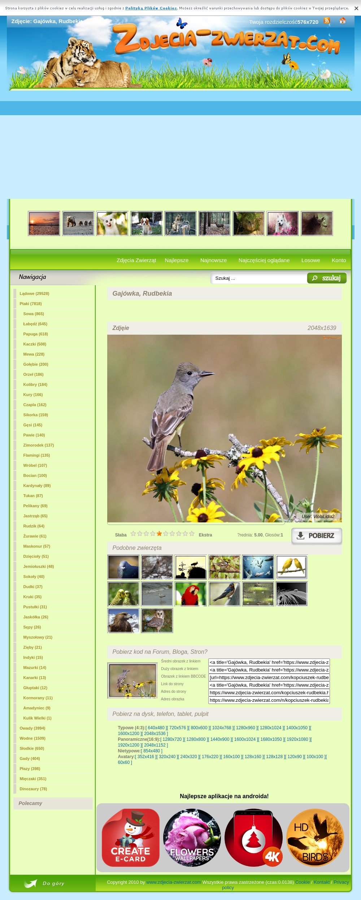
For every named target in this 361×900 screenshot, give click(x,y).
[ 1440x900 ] (220, 739)
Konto (339, 260)
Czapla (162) (35, 405)
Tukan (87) (33, 496)
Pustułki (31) (35, 607)
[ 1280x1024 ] (270, 727)
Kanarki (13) (34, 677)
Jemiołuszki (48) (38, 566)
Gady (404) (30, 758)
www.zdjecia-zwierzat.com (173, 882)
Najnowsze (213, 260)
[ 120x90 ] (294, 756)
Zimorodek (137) (38, 445)
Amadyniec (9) (37, 708)
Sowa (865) (33, 314)
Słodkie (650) (32, 748)
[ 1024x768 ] (222, 727)
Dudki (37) (33, 586)
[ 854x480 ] (151, 750)
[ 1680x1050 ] (271, 739)
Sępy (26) (32, 627)
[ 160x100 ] (231, 756)
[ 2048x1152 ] (155, 745)
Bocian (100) (35, 475)
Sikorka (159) (35, 415)
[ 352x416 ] (145, 756)
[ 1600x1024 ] (245, 739)
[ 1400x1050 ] (297, 727)
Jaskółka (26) (35, 617)
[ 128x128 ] (274, 756)
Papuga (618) (35, 334)
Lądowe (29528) (34, 293)
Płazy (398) (30, 768)
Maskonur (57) (37, 546)
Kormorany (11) (38, 698)
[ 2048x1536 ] (155, 733)
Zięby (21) (32, 647)
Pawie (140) (34, 435)
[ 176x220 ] (210, 756)
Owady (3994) (32, 728)
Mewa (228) (34, 354)
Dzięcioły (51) (36, 556)
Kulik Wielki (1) (37, 718)
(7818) (31, 303)
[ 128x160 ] (253, 756)
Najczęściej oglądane (264, 260)
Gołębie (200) (35, 364)
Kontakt (322, 882)
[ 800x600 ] (199, 727)
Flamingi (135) (36, 455)
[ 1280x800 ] (196, 739)
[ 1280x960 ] (245, 727)
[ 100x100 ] (315, 756)
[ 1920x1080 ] (297, 739)
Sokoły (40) (34, 576)
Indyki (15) (33, 657)
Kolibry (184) (35, 384)
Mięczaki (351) (33, 779)
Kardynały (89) (37, 485)
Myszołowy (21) (38, 637)
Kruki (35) (32, 597)
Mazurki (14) (35, 667)
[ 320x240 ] (167, 756)
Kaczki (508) (35, 344)
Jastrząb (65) (35, 516)
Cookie (302, 882)
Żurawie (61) (35, 536)
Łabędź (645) (35, 324)
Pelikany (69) (35, 506)
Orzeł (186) (33, 374)
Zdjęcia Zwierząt (136, 260)
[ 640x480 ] (156, 727)
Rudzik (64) (34, 526)
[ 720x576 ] (177, 727)
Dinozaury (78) (33, 789)
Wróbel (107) (35, 465)
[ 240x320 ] (188, 756)
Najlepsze (177, 260)
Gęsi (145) (33, 425)
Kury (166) (33, 394)
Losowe (310, 260)
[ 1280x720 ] (172, 739)
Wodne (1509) (32, 738)
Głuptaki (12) (35, 688)
